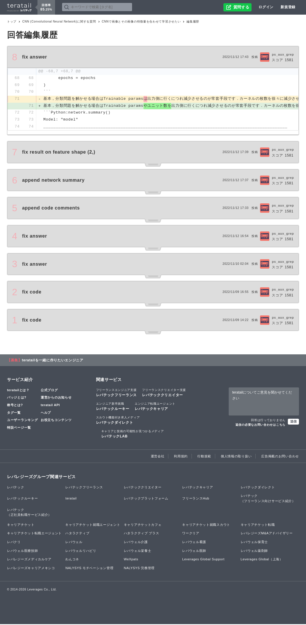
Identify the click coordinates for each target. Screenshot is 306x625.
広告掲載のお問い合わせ (280, 457)
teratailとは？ (18, 390)
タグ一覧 (14, 413)
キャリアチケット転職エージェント (34, 534)
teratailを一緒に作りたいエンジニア (52, 361)
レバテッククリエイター (164, 393)
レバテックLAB (132, 434)
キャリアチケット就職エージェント (92, 525)
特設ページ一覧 (19, 428)
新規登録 (288, 7)
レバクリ (14, 542)
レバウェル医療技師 (22, 551)
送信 (293, 422)
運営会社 (158, 457)
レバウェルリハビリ (80, 551)
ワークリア (190, 534)
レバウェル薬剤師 (254, 551)
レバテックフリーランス (116, 393)
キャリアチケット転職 (258, 525)
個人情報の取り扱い (236, 457)
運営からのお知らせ (56, 398)
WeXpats (131, 560)
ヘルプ (46, 413)
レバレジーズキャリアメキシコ (31, 568)
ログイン (266, 7)
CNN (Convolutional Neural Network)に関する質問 (59, 21)
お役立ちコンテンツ (56, 420)
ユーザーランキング (22, 420)
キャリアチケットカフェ (143, 525)
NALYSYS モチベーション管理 (89, 568)
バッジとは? (16, 398)
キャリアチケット (21, 525)
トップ (11, 21)
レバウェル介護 (136, 542)
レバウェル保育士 (254, 542)
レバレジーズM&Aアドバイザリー (267, 534)
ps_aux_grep (283, 54)
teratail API (50, 405)
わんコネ (72, 560)
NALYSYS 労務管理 (139, 568)
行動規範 (204, 457)
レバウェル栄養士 (137, 551)
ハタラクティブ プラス (141, 534)
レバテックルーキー (112, 406)
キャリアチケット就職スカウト (206, 525)
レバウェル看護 (194, 542)
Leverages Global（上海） (262, 560)
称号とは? (15, 405)
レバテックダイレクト (118, 420)
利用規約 (181, 457)
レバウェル (74, 542)
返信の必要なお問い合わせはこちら (260, 425)
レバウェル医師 (194, 551)
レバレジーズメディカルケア (29, 560)
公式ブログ (49, 390)
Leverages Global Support (203, 560)
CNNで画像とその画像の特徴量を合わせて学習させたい (141, 21)
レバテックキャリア (155, 406)
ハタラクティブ (77, 534)
